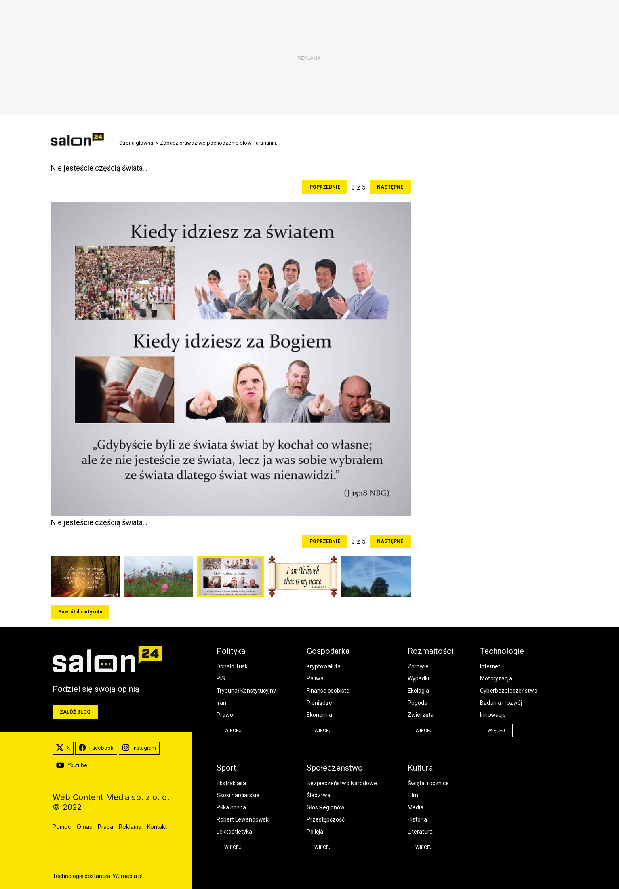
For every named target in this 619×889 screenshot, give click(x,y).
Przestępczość (326, 819)
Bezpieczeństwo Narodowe (342, 783)
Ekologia (418, 690)
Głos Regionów (326, 807)
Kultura (420, 768)
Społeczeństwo (335, 768)
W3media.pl (128, 876)
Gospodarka (328, 651)
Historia (417, 819)
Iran (221, 702)
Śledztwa (319, 795)
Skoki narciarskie (238, 795)
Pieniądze (319, 702)
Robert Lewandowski (243, 819)
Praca (105, 826)
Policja (315, 831)
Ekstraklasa (231, 783)
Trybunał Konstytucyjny (246, 690)
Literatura (420, 831)
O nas (84, 826)
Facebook (96, 748)
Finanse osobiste (328, 690)
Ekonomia (319, 715)
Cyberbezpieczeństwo (508, 690)
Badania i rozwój (501, 702)
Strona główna (136, 143)
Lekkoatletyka (234, 831)
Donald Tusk (232, 666)
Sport (226, 768)
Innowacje (493, 715)
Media (415, 807)
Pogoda (417, 702)
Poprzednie (325, 187)
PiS (221, 678)
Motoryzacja (496, 678)
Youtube (71, 765)
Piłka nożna (231, 807)
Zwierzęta (421, 715)
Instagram (139, 748)
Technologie (502, 651)
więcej (233, 730)
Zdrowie (418, 666)
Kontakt (157, 826)
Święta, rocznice (428, 783)
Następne (390, 187)
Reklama (130, 826)
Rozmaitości (430, 651)
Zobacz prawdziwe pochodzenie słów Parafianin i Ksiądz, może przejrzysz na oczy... (220, 143)
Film (413, 795)
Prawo (225, 715)
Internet (490, 666)
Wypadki (418, 678)
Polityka (231, 651)
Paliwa (315, 678)
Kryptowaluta (324, 666)
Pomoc (62, 826)
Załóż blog (75, 712)
